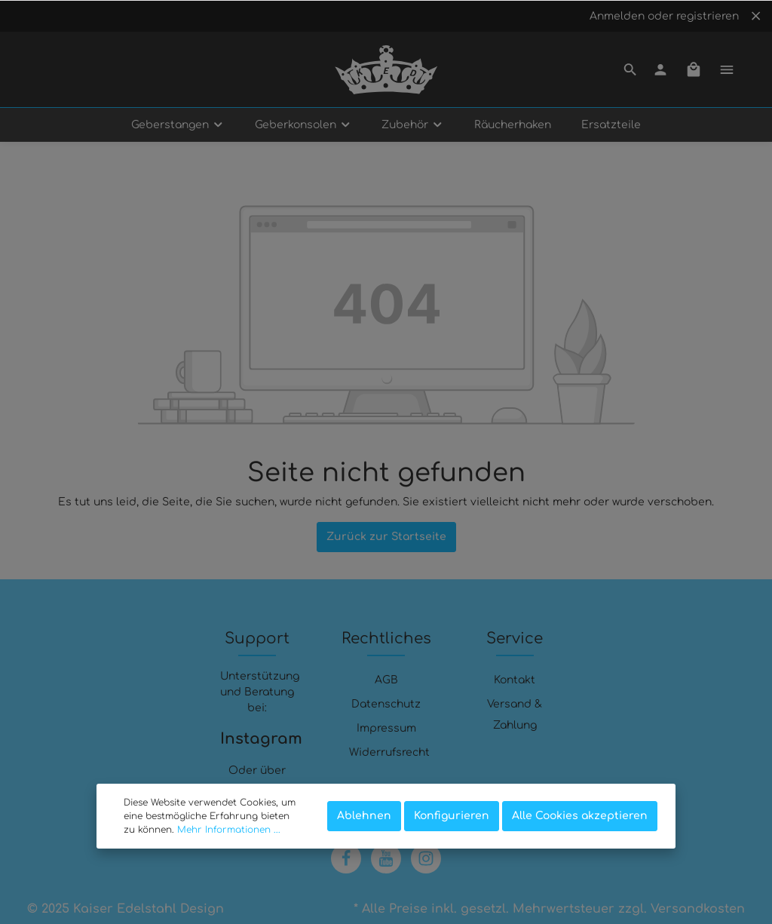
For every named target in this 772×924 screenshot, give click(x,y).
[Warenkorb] (694, 69)
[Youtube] (386, 858)
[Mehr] (727, 69)
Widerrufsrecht (389, 752)
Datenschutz (386, 704)
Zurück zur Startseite (386, 536)
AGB (386, 680)
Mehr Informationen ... (228, 829)
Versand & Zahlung (514, 714)
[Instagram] (426, 858)
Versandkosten (698, 909)
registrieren (707, 16)
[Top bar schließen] (756, 15)
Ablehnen (364, 815)
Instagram (257, 738)
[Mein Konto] (660, 69)
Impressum (386, 728)
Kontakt (514, 680)
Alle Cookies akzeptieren (580, 815)
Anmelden (617, 16)
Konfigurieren (451, 815)
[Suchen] (630, 69)
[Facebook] (346, 858)
